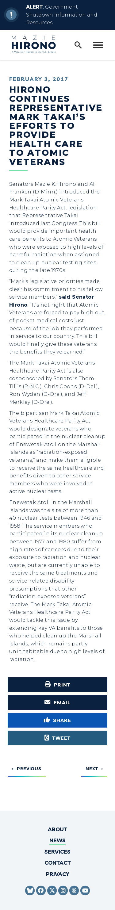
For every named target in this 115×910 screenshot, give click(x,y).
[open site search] (78, 45)
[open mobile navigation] (98, 45)
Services (57, 851)
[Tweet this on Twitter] (57, 738)
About (57, 829)
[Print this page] (57, 684)
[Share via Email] (57, 702)
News (57, 840)
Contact (57, 862)
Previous (29, 768)
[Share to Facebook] (57, 720)
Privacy (57, 874)
